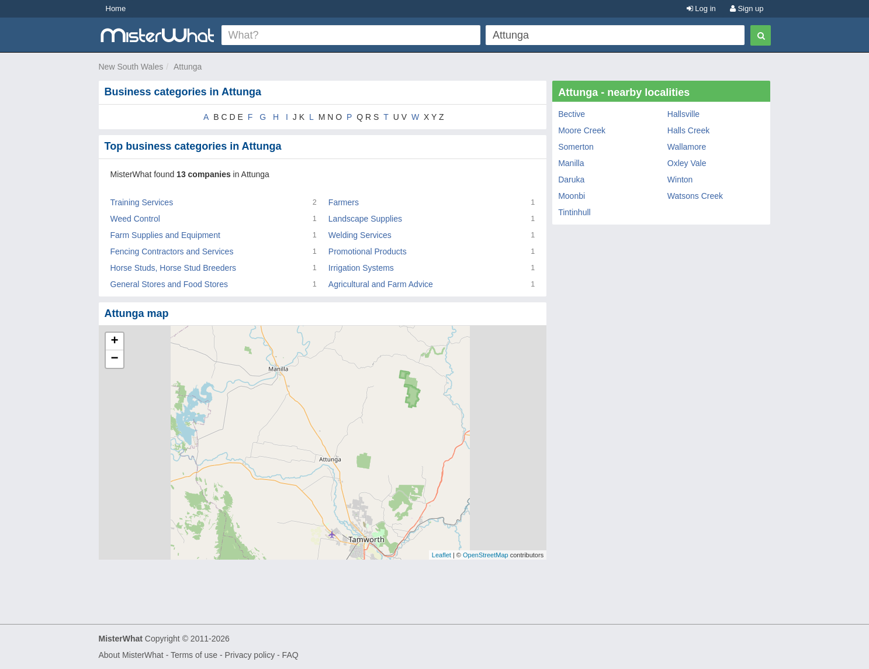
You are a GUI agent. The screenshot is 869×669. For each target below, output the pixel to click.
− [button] (114, 359)
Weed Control (135, 218)
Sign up (747, 8)
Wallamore (686, 146)
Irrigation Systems (361, 268)
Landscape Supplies (365, 218)
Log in (701, 8)
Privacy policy (250, 655)
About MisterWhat (131, 655)
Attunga (188, 66)
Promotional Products (367, 251)
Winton (680, 179)
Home (116, 8)
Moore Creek (581, 130)
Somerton (576, 146)
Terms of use (194, 655)
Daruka (571, 179)
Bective (571, 114)
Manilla (571, 163)
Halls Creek (688, 130)
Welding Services (360, 235)
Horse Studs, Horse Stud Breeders (173, 268)
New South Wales (131, 66)
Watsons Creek (695, 196)
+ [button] (114, 341)
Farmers (343, 202)
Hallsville (683, 114)
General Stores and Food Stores (169, 284)
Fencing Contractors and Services (172, 251)
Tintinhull (574, 212)
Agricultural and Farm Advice (380, 284)
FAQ (290, 655)
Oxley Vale (687, 163)
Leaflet (441, 554)
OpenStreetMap (485, 554)
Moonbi (571, 196)
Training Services (142, 202)
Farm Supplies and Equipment (165, 235)
